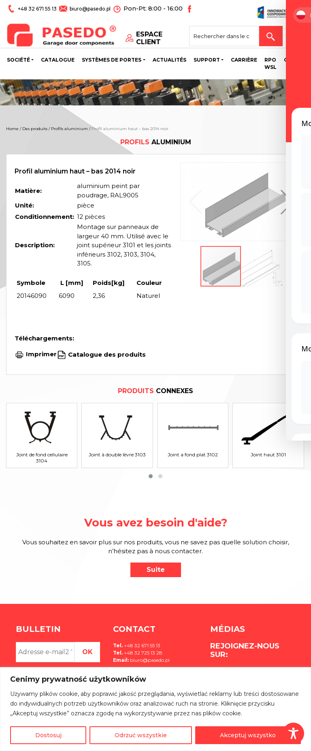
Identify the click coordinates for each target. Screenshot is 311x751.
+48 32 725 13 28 (142, 653)
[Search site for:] (230, 35)
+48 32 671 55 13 (37, 9)
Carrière (244, 61)
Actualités (169, 61)
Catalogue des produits (106, 354)
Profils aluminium (69, 128)
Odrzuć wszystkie (141, 735)
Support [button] (207, 61)
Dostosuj (48, 735)
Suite (156, 569)
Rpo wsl (270, 64)
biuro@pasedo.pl (89, 9)
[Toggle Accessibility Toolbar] (293, 733)
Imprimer (41, 354)
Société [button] (18, 61)
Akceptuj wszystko (248, 735)
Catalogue (58, 61)
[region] (155, 709)
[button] (285, 202)
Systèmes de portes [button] (111, 61)
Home (12, 128)
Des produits (34, 128)
